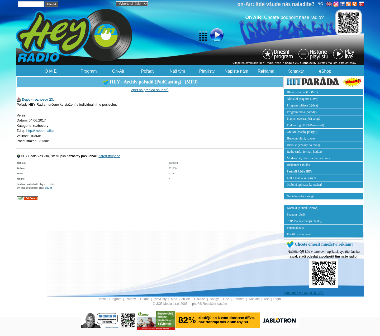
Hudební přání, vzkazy (301, 138)
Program (88, 71)
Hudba (145, 299)
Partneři (239, 299)
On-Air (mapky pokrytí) (302, 132)
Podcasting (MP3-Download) (305, 125)
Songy (215, 299)
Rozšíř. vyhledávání (299, 234)
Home (101, 299)
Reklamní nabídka (298, 165)
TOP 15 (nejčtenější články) (304, 221)
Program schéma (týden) (302, 105)
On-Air (118, 71)
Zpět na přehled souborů (150, 90)
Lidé (226, 299)
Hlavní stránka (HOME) (302, 92)
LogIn (277, 299)
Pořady (148, 71)
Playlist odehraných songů (303, 118)
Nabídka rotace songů (301, 196)
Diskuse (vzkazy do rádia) (303, 145)
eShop (325, 71)
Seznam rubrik (296, 214)
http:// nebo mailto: (40, 131)
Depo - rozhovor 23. (38, 99)
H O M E (48, 71)
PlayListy (160, 299)
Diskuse (200, 299)
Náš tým (177, 71)
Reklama (266, 71)
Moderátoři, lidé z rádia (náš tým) (308, 158)
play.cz (48, 187)
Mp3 (174, 299)
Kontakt (254, 299)
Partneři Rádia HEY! (300, 171)
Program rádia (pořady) (302, 112)
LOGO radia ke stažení (301, 178)
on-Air (186, 299)
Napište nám (236, 71)
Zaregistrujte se (109, 156)
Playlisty (207, 71)
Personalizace (295, 228)
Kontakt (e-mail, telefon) (303, 208)
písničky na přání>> (304, 292)
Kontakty (295, 71)
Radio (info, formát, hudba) (304, 151)
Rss (267, 299)
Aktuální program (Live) (302, 99)
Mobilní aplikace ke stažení (304, 184)
